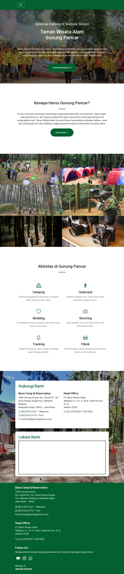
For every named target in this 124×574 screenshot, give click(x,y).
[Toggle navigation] (20, 5)
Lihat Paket (62, 132)
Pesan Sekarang (62, 68)
